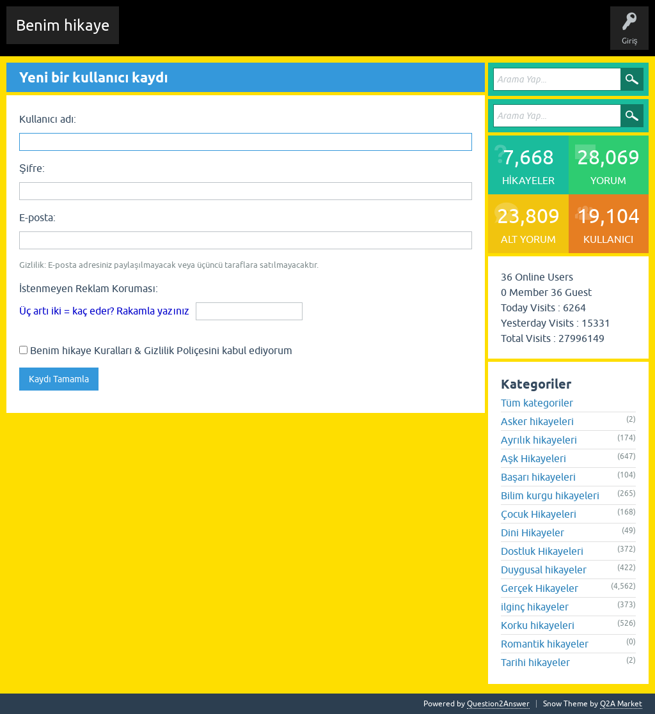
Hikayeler (252, 34)
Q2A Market (621, 703)
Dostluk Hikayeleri (542, 551)
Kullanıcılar (399, 34)
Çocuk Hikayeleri (538, 514)
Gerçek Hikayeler (539, 588)
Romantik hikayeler (544, 643)
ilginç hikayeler (535, 606)
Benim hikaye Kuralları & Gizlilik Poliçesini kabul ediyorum (155, 350)
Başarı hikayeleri (538, 477)
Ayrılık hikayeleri (539, 440)
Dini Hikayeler (532, 532)
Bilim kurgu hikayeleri (550, 495)
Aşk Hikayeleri (533, 458)
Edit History (202, 34)
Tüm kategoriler (537, 402)
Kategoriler (346, 34)
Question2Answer (498, 703)
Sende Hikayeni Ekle (470, 34)
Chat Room (147, 34)
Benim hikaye (62, 25)
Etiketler (297, 34)
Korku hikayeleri (537, 625)
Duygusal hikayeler (544, 569)
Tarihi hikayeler (535, 662)
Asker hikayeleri (537, 421)
